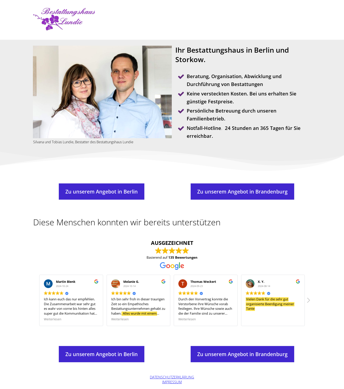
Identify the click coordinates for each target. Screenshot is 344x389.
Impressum (172, 382)
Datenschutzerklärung (172, 377)
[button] (308, 301)
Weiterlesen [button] (52, 319)
